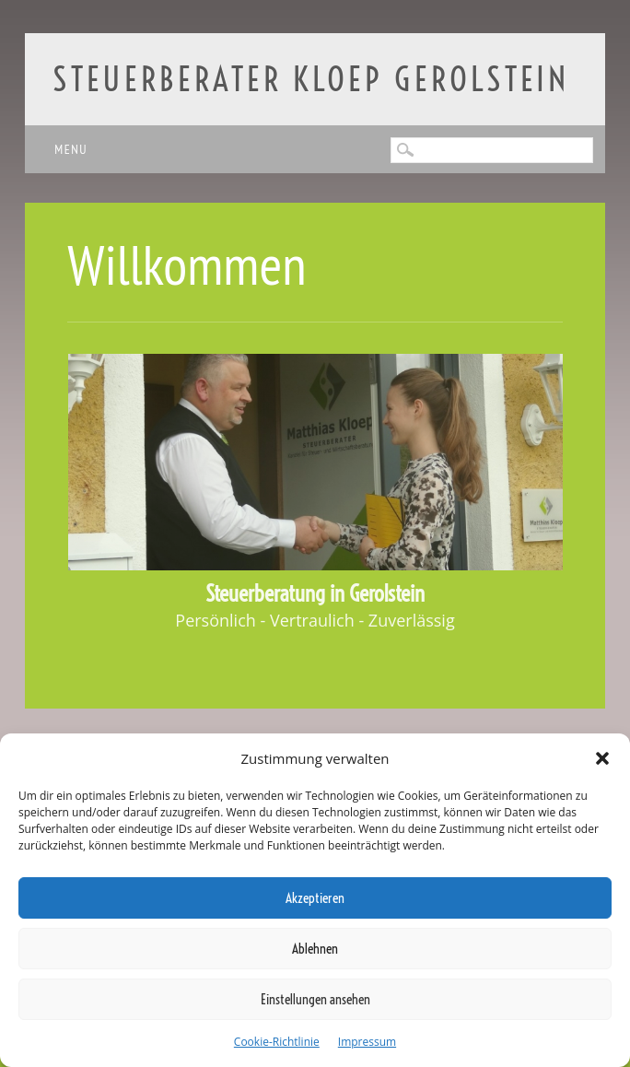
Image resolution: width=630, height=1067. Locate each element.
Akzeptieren (315, 898)
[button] (602, 758)
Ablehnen (315, 948)
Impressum (367, 1041)
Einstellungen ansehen (315, 999)
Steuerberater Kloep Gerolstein (310, 79)
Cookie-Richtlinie (277, 1041)
